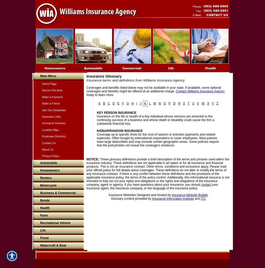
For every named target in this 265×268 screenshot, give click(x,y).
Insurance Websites (122, 195)
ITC (203, 198)
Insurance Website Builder (190, 195)
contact (206, 185)
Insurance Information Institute (173, 198)
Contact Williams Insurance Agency (200, 91)
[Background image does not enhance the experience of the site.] (58, 76)
